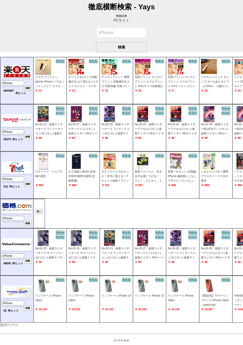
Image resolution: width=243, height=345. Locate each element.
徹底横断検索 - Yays (121, 7)
